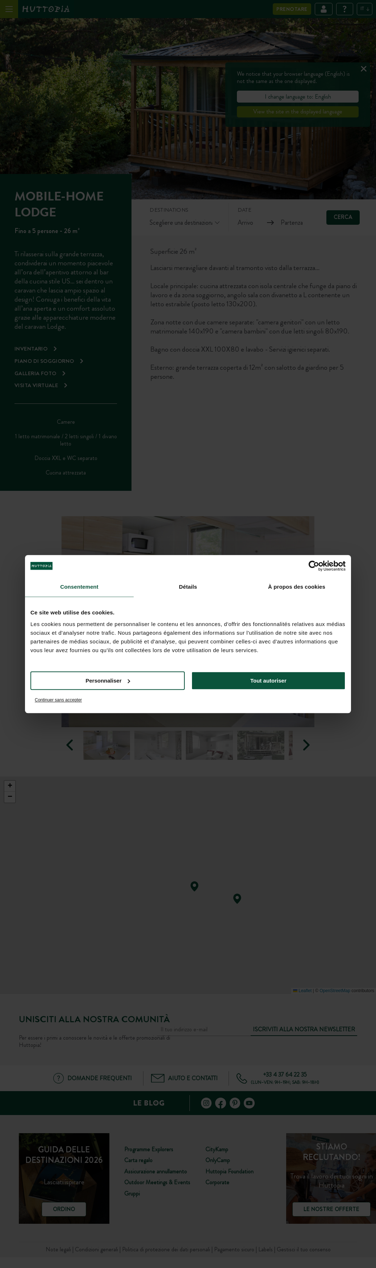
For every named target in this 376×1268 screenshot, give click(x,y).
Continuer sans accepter (58, 700)
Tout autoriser (268, 680)
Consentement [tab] (79, 587)
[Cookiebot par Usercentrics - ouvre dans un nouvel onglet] (314, 565)
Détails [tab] (188, 587)
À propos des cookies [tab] (296, 587)
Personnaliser (107, 680)
